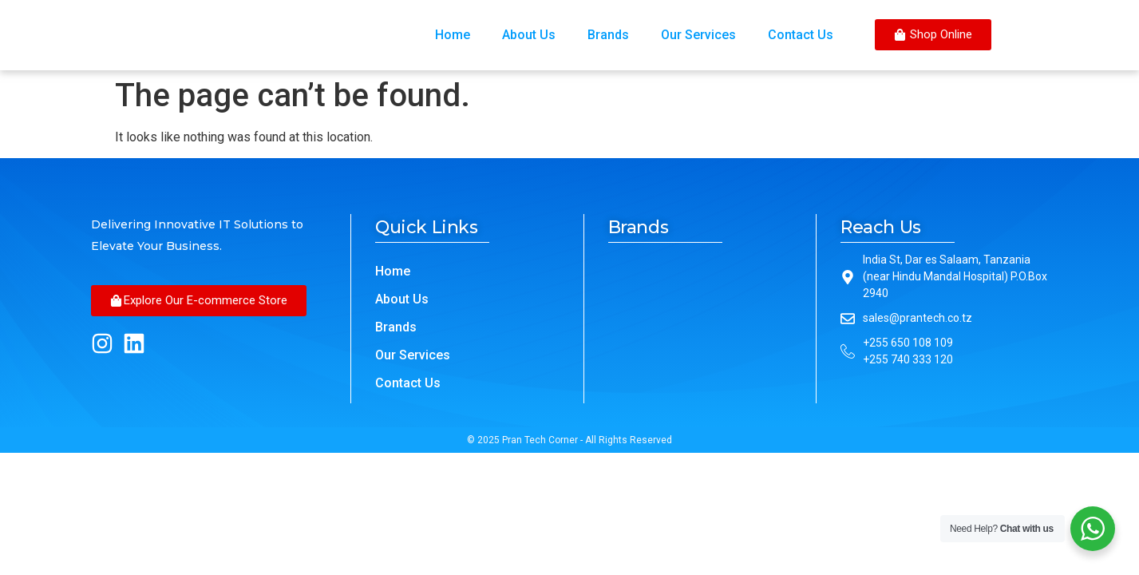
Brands (608, 34)
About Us (529, 34)
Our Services (698, 34)
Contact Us (800, 34)
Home (452, 34)
